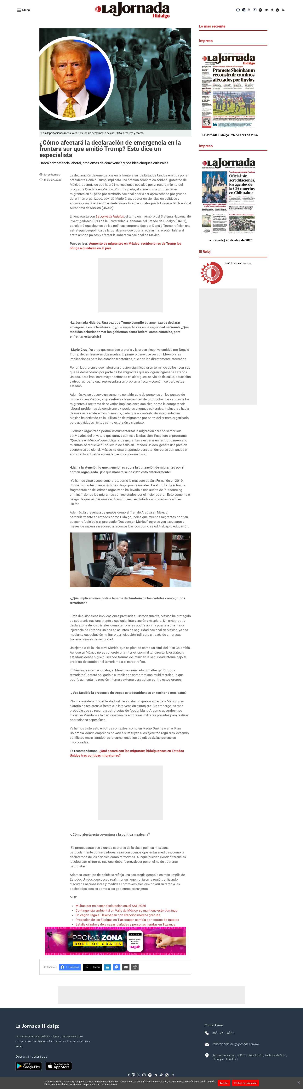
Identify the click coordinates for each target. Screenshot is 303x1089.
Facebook (70, 967)
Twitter (92, 967)
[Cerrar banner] (298, 1083)
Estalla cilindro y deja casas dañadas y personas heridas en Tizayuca (125, 924)
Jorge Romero (51, 174)
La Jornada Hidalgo (110, 216)
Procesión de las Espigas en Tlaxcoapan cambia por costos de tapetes (127, 920)
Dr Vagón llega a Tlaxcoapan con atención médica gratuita (118, 915)
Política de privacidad (245, 1083)
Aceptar (224, 1083)
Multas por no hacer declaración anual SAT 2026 (111, 906)
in (107, 967)
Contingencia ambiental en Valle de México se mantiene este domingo (127, 910)
